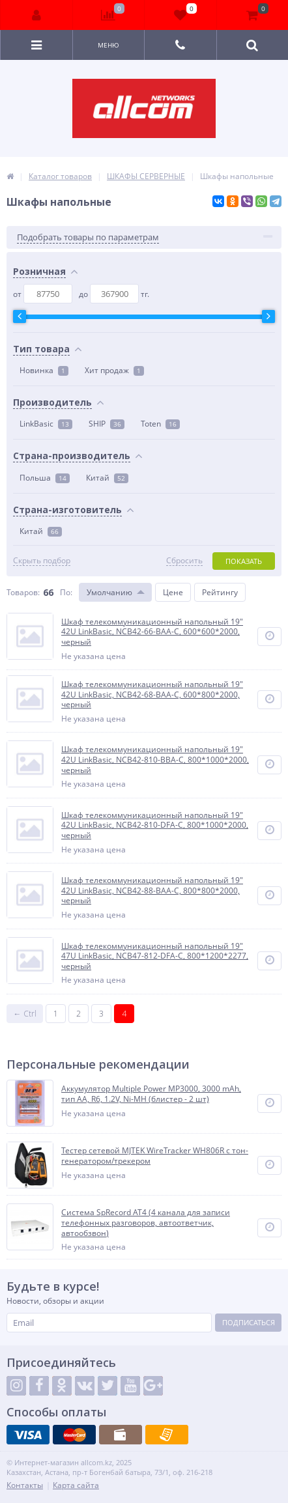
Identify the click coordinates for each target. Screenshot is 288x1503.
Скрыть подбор (41, 560)
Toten (160, 423)
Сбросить (184, 560)
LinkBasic (46, 423)
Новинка (44, 370)
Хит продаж (114, 370)
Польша (45, 477)
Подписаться (248, 1322)
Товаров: (23, 592)
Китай (107, 477)
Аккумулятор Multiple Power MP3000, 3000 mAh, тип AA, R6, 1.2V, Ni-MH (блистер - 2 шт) (151, 1094)
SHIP (106, 423)
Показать (243, 561)
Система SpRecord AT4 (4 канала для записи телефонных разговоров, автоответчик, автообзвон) (145, 1222)
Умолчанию (109, 592)
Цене (173, 592)
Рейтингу (220, 592)
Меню (108, 44)
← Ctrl (25, 1013)
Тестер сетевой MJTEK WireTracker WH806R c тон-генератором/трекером (154, 1155)
